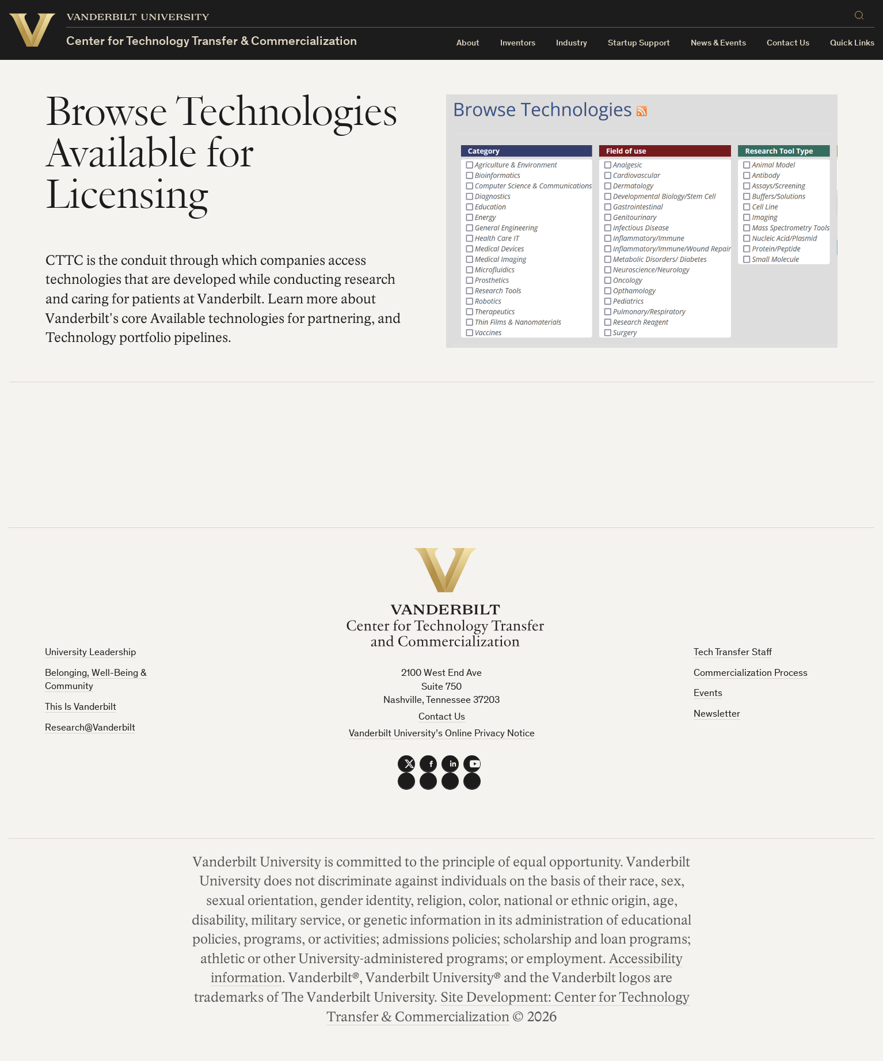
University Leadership (90, 653)
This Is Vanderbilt (80, 708)
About (467, 43)
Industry (571, 43)
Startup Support (639, 43)
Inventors (517, 43)
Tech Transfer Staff (733, 653)
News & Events (718, 43)
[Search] (861, 15)
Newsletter (717, 715)
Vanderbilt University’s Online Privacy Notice (442, 734)
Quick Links (852, 43)
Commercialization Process (751, 674)
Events (708, 694)
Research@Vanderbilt (90, 728)
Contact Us (788, 43)
